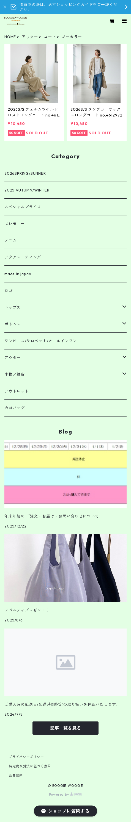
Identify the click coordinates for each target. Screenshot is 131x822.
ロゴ (8, 290)
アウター (30, 36)
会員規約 (16, 775)
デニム (10, 240)
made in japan (17, 273)
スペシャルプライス (22, 206)
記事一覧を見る (65, 728)
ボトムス (12, 324)
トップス (12, 307)
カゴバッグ (14, 408)
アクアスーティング (22, 257)
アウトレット (16, 391)
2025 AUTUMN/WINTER (26, 190)
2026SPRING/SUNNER (25, 173)
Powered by (65, 794)
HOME (10, 36)
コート (50, 36)
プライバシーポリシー (26, 757)
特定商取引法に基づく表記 (30, 766)
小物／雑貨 (14, 374)
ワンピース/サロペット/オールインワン (40, 340)
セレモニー (14, 223)
